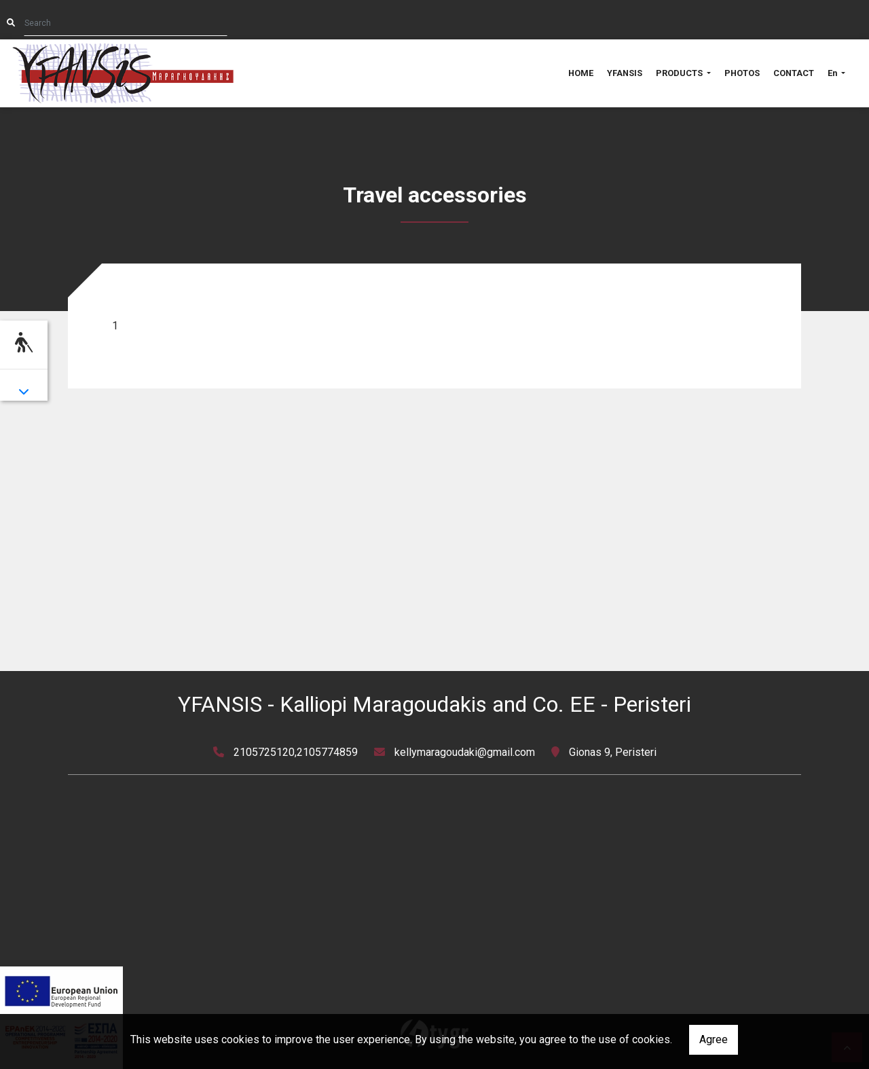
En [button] (833, 73)
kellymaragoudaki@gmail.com (464, 752)
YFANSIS (624, 73)
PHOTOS (742, 73)
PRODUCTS (680, 73)
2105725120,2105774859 (296, 752)
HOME (580, 73)
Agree (713, 1039)
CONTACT (793, 73)
